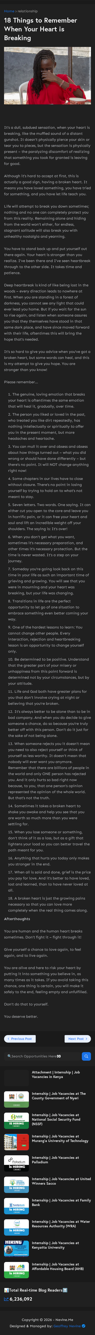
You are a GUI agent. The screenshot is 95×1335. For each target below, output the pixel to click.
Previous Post (21, 1039)
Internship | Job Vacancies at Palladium (55, 1159)
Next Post (76, 1039)
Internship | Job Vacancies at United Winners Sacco (61, 1181)
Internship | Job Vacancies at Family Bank (61, 1202)
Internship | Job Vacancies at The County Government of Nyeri (59, 1095)
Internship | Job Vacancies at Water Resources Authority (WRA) (61, 1223)
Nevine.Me (64, 1320)
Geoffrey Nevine (67, 1326)
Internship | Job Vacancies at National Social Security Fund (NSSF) (56, 1119)
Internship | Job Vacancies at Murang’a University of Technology (60, 1138)
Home (9, 11)
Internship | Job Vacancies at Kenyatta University (55, 1245)
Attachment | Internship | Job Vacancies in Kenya (56, 1074)
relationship (28, 11)
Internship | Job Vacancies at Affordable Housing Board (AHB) (58, 1266)
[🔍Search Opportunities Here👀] (42, 1056)
